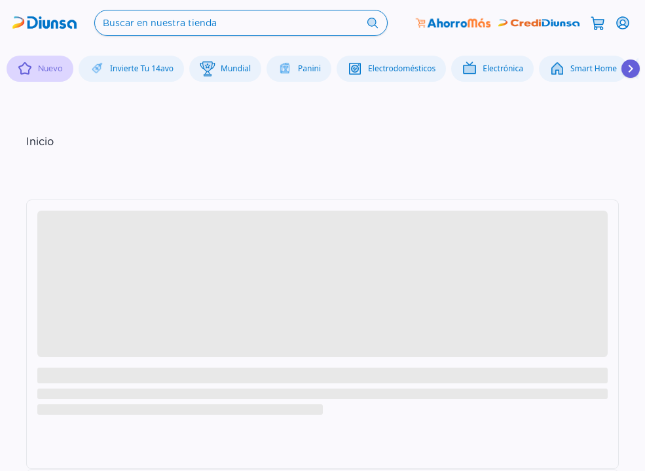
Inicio (40, 141)
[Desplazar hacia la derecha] (630, 69)
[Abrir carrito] (598, 22)
